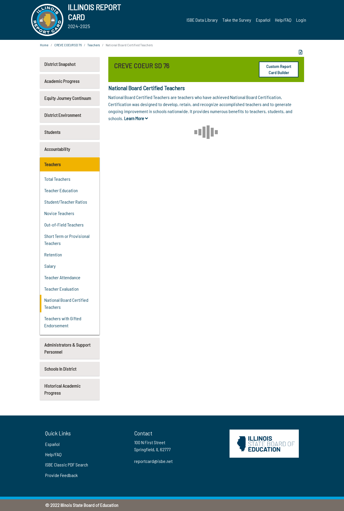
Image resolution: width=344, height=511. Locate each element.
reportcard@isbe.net (153, 461)
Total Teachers (57, 179)
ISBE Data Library (202, 20)
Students (52, 132)
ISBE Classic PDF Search (66, 464)
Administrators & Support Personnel (67, 348)
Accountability (57, 149)
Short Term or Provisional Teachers (67, 239)
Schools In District (60, 369)
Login (301, 20)
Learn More (136, 118)
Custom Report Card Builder (278, 69)
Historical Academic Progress (62, 389)
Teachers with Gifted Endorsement (62, 322)
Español (263, 20)
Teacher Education (61, 190)
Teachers (52, 164)
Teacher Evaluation (61, 289)
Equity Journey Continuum (67, 98)
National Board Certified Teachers (66, 303)
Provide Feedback (61, 475)
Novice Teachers (59, 213)
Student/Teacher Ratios (65, 202)
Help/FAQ (283, 20)
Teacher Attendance (62, 277)
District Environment (62, 115)
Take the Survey (236, 20)
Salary (50, 266)
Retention (53, 254)
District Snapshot (59, 64)
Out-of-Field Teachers (64, 224)
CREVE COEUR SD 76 (68, 45)
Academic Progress (62, 81)
